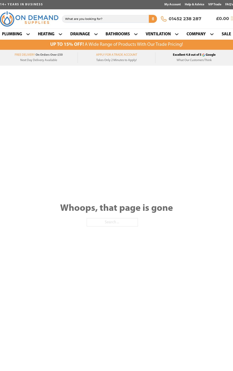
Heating (46, 34)
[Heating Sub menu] (60, 34)
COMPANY (196, 34)
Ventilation (158, 34)
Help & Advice (194, 4)
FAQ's (229, 4)
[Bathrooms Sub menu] (136, 34)
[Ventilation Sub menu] (177, 34)
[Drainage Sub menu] (96, 34)
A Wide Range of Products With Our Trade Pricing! (116, 44)
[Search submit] (153, 19)
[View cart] (224, 18)
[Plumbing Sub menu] (28, 34)
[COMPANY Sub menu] (212, 34)
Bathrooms (118, 34)
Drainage (80, 34)
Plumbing (12, 34)
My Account (172, 4)
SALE (226, 34)
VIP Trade (214, 4)
